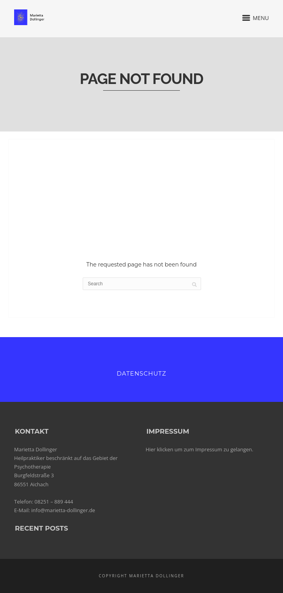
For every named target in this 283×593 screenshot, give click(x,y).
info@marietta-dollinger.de (63, 510)
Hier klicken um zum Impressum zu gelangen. (199, 449)
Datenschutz (141, 373)
